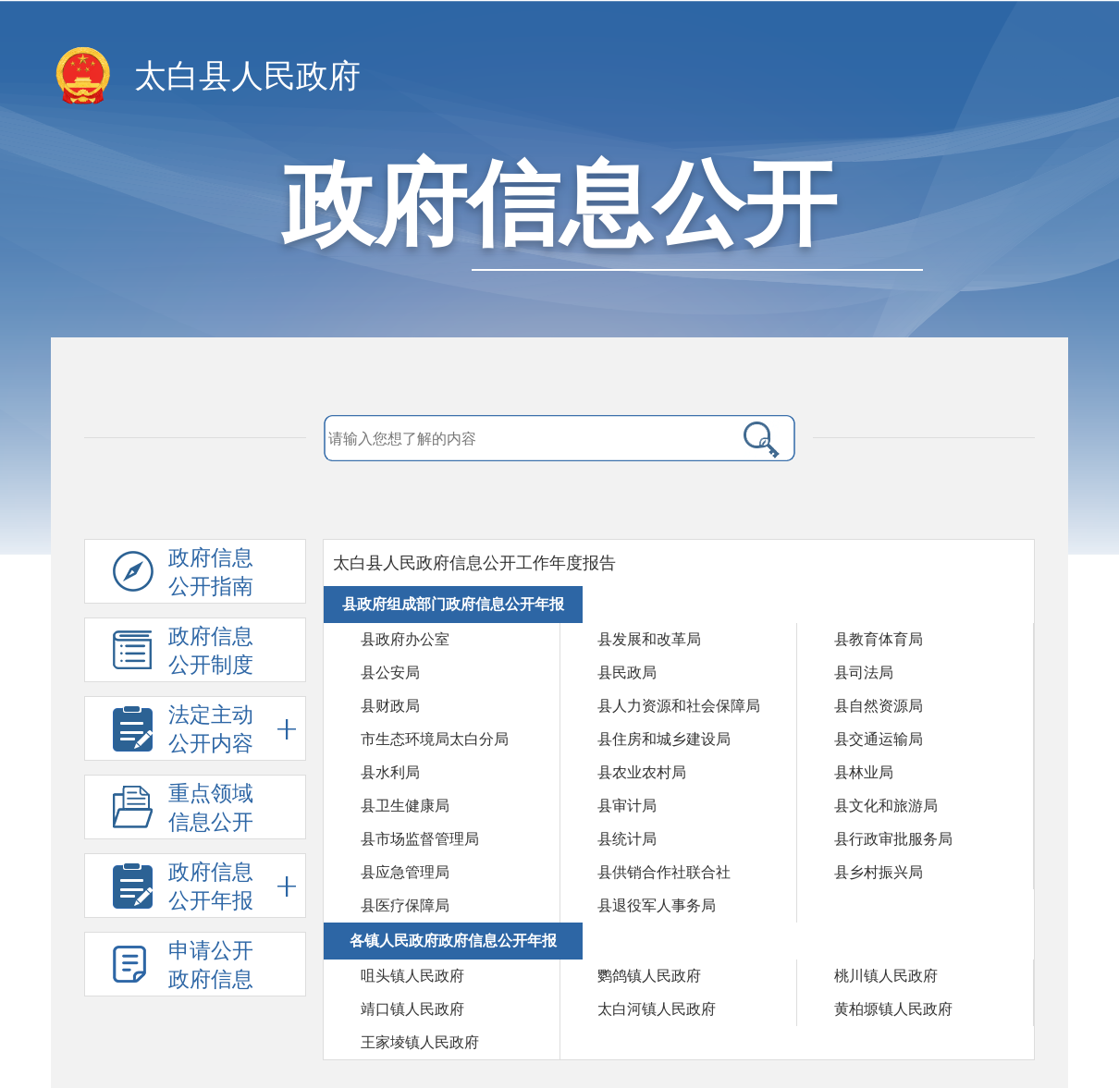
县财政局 (390, 706)
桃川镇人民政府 (886, 976)
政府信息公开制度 (210, 651)
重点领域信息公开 (232, 807)
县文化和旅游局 (886, 805)
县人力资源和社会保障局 (678, 706)
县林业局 (863, 772)
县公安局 (390, 672)
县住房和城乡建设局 (664, 739)
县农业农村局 (641, 772)
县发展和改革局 (649, 639)
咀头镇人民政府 (412, 976)
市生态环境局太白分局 (435, 739)
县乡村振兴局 (878, 872)
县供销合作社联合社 (664, 872)
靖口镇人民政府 (412, 1009)
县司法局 (863, 672)
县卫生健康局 (405, 805)
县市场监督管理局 (420, 839)
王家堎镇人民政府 (420, 1042)
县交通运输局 (878, 739)
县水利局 (390, 772)
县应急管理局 (405, 872)
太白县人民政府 (247, 76)
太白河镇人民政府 (656, 1009)
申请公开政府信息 (210, 965)
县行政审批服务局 (893, 839)
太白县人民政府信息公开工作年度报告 (474, 563)
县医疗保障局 (405, 905)
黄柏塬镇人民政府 (893, 1009)
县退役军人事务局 (656, 905)
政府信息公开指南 (210, 572)
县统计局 (627, 839)
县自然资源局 (878, 706)
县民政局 (627, 672)
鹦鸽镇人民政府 (649, 976)
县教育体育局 (878, 639)
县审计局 (627, 805)
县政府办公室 (405, 639)
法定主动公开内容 (232, 729)
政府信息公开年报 (232, 886)
